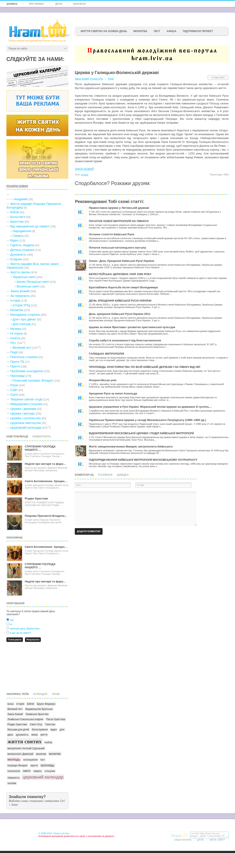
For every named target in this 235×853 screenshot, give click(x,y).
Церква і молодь (22, 413)
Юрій (111, 78)
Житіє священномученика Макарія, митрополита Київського (131, 446)
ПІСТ (157, 31)
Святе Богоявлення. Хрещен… (46, 481)
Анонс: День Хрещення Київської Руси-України (121, 260)
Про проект (36, 4)
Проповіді (17, 376)
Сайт (14, 390)
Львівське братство (37, 714)
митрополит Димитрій (20, 753)
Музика (15, 328)
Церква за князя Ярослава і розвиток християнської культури (132, 327)
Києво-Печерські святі (33, 281)
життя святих (24, 741)
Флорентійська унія (102, 380)
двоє (10, 734)
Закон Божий (19, 291)
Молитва (140, 31)
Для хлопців (22, 324)
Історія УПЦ (21, 305)
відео (53, 729)
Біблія (14, 212)
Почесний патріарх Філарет (33, 380)
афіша (171, 31)
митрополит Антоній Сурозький (25, 748)
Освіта (15, 338)
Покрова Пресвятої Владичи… (46, 515)
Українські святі (24, 277)
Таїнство (50, 724)
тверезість (13, 777)
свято (27, 771)
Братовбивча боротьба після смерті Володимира (123, 287)
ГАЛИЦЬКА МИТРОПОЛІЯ (106, 353)
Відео (14, 240)
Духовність (18, 254)
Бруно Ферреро (46, 703)
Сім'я (14, 394)
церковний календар (43, 777)
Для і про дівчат (24, 319)
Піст (13, 343)
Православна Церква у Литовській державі (119, 207)
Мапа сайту (217, 839)
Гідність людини (22, 245)
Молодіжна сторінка (25, 314)
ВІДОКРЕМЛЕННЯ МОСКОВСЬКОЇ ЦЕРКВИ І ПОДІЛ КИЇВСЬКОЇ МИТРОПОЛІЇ (141, 433)
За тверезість (20, 296)
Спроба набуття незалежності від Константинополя (125, 340)
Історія (15, 300)
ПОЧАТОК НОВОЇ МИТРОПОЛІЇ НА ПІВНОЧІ (118, 221)
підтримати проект (198, 31)
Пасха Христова (55, 719)
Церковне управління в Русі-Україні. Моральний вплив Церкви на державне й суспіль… (150, 406)
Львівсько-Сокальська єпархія (25, 719)
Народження (22, 231)
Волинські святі (28, 286)
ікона (10, 703)
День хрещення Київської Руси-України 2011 (119, 313)
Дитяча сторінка (22, 250)
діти (62, 729)
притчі (34, 765)
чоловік (11, 783)
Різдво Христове (36, 498)
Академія (21, 199)
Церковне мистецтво (25, 423)
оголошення (30, 759)
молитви (55, 753)
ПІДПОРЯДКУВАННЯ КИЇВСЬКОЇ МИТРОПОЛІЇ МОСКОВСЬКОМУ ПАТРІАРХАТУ (143, 459)
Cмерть (18, 235)
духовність (22, 734)
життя (44, 734)
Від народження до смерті (29, 226)
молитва (41, 753)
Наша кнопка (182, 839)
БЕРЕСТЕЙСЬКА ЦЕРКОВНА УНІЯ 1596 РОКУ (120, 274)
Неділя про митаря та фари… (45, 463)
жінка (34, 734)
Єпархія (16, 259)
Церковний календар (25, 427)
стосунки (50, 771)
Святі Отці (36, 724)
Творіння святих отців (26, 399)
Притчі (15, 366)
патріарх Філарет (17, 765)
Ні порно (16, 333)
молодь (14, 759)
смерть (37, 771)
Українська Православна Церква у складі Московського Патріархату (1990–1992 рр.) (147, 420)
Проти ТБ (17, 361)
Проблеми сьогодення (26, 371)
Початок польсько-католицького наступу (117, 247)
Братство (17, 221)
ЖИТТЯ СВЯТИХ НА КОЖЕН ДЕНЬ (104, 31)
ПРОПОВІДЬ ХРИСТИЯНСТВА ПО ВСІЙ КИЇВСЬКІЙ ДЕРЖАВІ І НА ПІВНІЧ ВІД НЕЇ (144, 367)
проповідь (47, 765)
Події (14, 352)
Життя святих (20, 272)
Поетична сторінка (24, 357)
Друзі (58, 4)
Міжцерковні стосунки (26, 404)
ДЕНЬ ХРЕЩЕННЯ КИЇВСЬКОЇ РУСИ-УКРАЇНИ (120, 300)
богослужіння (40, 729)
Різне (14, 385)
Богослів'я (17, 217)
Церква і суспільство (25, 418)
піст (42, 759)
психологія (13, 771)
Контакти (79, 4)
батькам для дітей (18, 729)
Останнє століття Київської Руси (111, 234)
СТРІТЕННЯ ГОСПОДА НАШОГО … (40, 448)
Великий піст (22, 347)
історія (20, 703)
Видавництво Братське (39, 709)
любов (48, 742)
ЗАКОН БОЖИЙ (84, 168)
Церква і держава (23, 408)
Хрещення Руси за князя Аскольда (113, 393)
